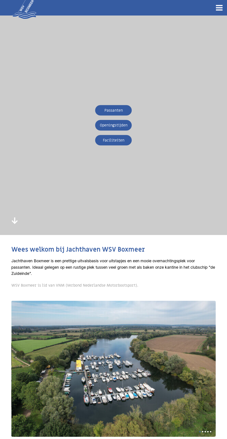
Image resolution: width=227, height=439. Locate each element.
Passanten (113, 110)
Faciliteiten (113, 140)
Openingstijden (113, 125)
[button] (200, 431)
